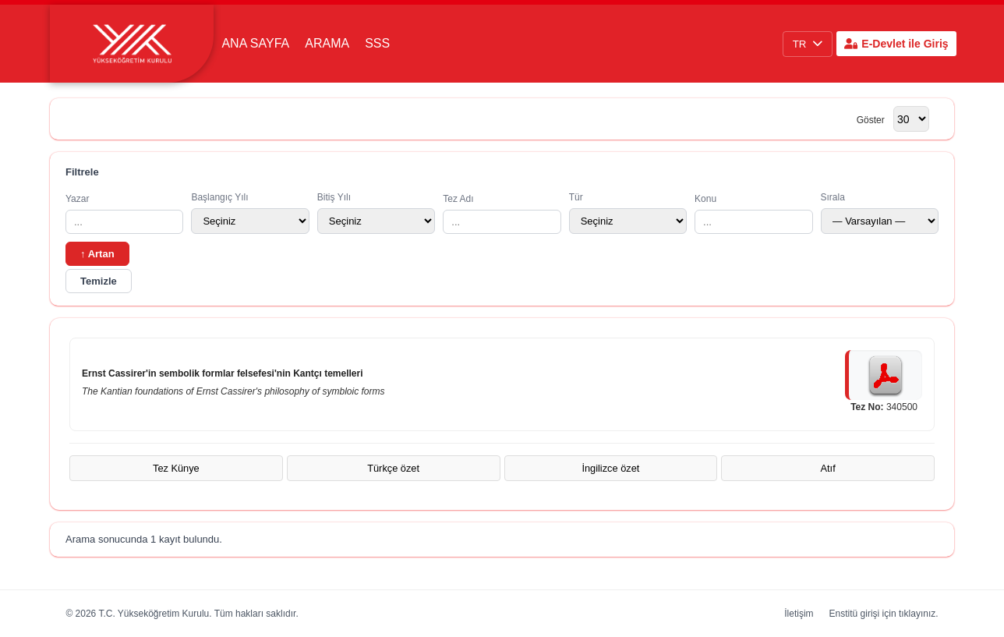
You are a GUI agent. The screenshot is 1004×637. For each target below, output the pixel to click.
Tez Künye (176, 468)
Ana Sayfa (255, 43)
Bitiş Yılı (376, 213)
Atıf (828, 468)
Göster (871, 120)
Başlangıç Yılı (250, 213)
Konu (753, 213)
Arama (327, 43)
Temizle (98, 281)
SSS (377, 43)
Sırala (880, 213)
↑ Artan (97, 254)
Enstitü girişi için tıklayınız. (884, 613)
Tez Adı (501, 213)
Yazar (124, 213)
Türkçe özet (393, 468)
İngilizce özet (610, 468)
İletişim (798, 613)
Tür (628, 213)
